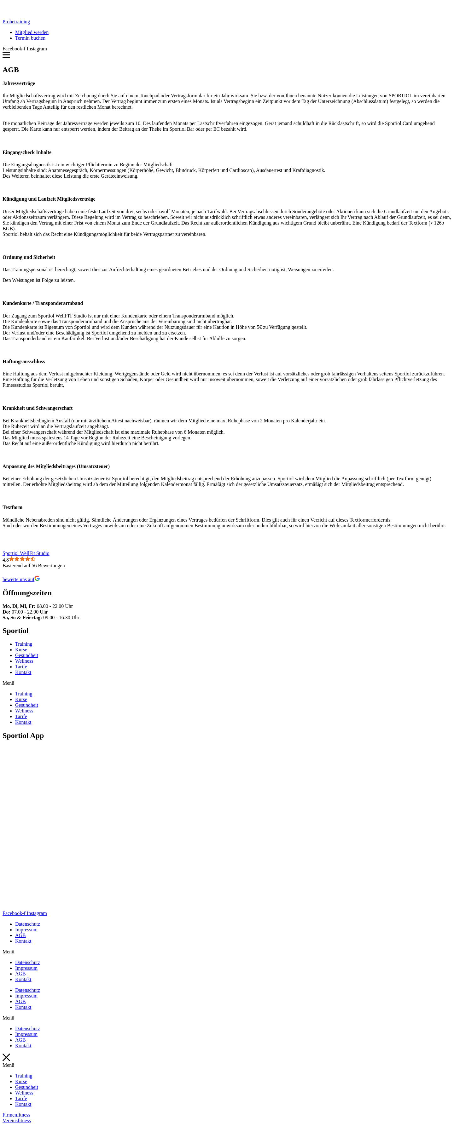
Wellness (24, 661)
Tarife (21, 666)
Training (23, 644)
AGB (20, 935)
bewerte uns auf (21, 579)
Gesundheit (26, 655)
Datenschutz (27, 924)
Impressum (26, 929)
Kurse (21, 649)
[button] (16, 21)
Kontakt (23, 672)
